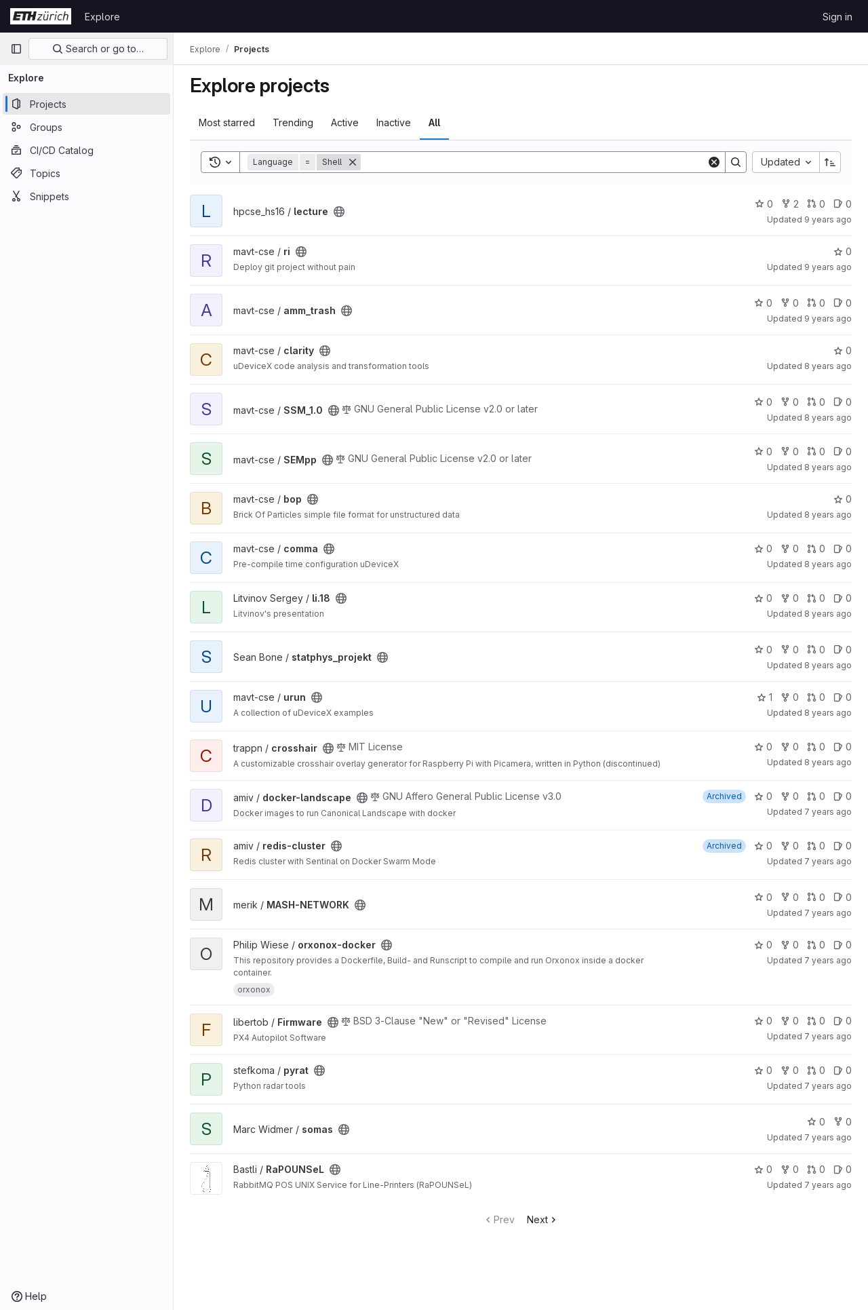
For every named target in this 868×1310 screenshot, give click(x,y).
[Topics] (86, 173)
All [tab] (434, 122)
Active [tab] (345, 122)
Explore (102, 16)
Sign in (837, 16)
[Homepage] (40, 16)
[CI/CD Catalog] (86, 150)
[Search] (533, 162)
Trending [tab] (293, 122)
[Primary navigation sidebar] (16, 49)
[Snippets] (86, 196)
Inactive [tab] (393, 122)
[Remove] (352, 162)
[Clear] (714, 162)
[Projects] (86, 104)
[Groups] (86, 127)
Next (543, 1219)
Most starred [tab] (227, 122)
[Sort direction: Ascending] (830, 162)
